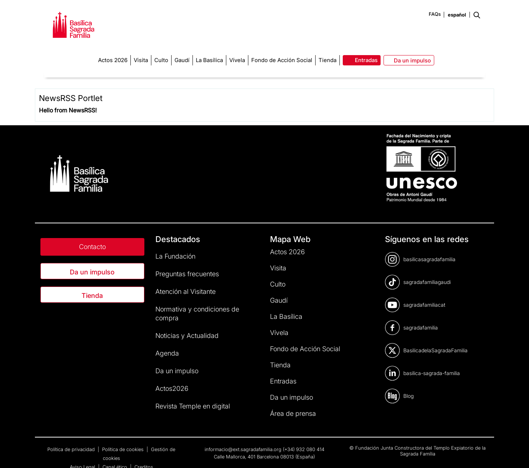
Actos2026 (171, 388)
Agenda (167, 353)
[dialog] (515, 453)
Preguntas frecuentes (187, 274)
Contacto (92, 247)
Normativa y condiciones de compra (197, 313)
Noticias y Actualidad (187, 335)
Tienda (92, 295)
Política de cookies (123, 449)
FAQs (435, 14)
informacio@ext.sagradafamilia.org (243, 449)
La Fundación (175, 256)
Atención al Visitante (185, 291)
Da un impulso (92, 272)
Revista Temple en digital (192, 406)
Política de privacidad (71, 449)
